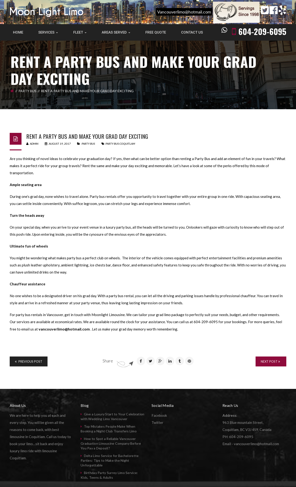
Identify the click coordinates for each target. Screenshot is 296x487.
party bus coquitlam (120, 143)
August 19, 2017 (58, 143)
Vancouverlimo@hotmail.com (184, 11)
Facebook (159, 415)
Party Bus (27, 91)
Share (108, 360)
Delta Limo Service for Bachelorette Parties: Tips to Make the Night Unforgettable (110, 460)
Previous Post (28, 361)
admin (32, 143)
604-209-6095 (262, 31)
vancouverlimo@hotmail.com (64, 329)
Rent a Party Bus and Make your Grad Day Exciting (87, 136)
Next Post (270, 361)
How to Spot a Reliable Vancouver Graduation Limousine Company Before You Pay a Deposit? (111, 443)
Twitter (157, 422)
